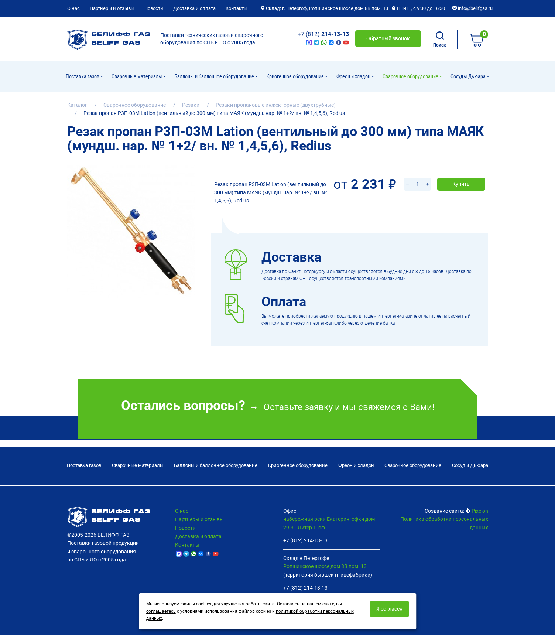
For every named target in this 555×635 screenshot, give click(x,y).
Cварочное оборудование (411, 76)
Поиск (439, 39)
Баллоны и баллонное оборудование (214, 76)
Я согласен (389, 609)
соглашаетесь (161, 611)
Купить (461, 174)
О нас (73, 8)
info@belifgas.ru (472, 8)
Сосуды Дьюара (468, 76)
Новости (153, 8)
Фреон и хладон (353, 76)
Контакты (236, 8)
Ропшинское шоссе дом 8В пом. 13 (325, 566)
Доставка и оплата (194, 8)
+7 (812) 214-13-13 (305, 540)
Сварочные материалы (137, 76)
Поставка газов (83, 76)
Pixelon (480, 511)
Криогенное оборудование (295, 76)
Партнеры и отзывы (112, 8)
